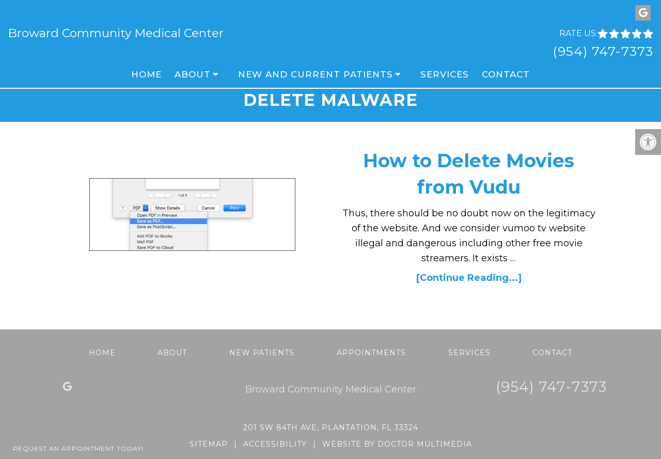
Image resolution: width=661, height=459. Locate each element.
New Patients (261, 352)
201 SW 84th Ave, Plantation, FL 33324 (330, 427)
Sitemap (209, 444)
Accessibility (275, 444)
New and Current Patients (315, 74)
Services (444, 74)
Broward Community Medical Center (116, 33)
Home (146, 74)
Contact (506, 74)
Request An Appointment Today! (78, 448)
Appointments (371, 352)
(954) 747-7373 (603, 51)
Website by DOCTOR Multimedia (397, 444)
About (193, 74)
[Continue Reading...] (469, 277)
